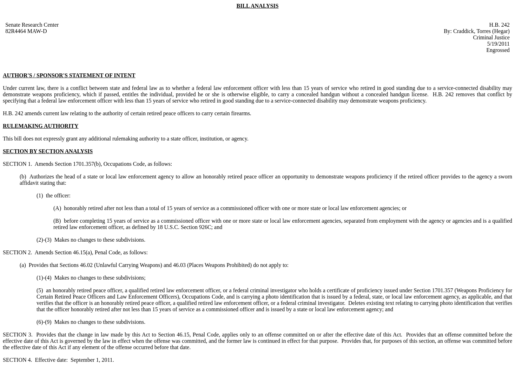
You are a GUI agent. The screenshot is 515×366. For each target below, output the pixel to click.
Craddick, (464, 31)
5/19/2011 (498, 44)
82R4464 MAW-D (26, 31)
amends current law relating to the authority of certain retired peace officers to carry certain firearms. (138, 113)
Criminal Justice (491, 37)
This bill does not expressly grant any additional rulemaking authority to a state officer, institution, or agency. (126, 139)
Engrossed (498, 50)
